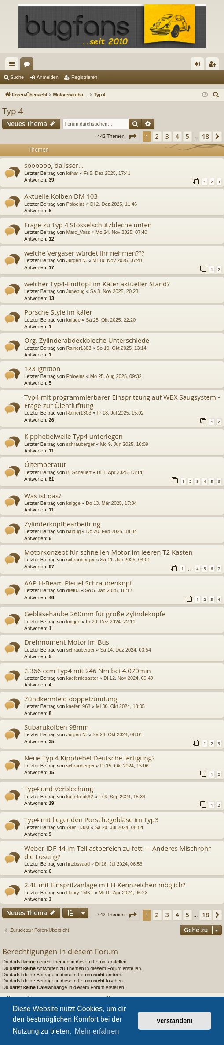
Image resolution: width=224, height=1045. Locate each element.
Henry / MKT (79, 892)
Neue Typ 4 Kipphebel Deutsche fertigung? (89, 757)
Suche (17, 77)
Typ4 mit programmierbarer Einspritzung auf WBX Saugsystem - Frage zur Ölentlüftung (122, 401)
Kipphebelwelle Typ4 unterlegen (73, 436)
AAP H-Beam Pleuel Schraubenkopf (78, 582)
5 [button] (187, 136)
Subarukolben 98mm (56, 727)
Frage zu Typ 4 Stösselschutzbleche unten (88, 224)
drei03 (73, 590)
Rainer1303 (78, 348)
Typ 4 (12, 111)
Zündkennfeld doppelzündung (70, 698)
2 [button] (157, 136)
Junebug (75, 291)
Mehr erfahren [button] (97, 1031)
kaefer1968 (78, 706)
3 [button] (167, 136)
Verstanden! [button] (175, 1020)
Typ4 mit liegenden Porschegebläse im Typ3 (91, 819)
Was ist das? (43, 495)
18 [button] (205, 136)
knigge (73, 319)
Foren (28, 65)
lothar (72, 173)
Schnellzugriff (13, 65)
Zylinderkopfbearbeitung (62, 523)
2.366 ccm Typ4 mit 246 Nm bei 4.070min (87, 670)
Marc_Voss (78, 232)
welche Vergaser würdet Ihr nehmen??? (84, 252)
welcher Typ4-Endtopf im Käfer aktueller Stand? (97, 283)
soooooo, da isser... (54, 165)
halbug (73, 531)
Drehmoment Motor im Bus (66, 641)
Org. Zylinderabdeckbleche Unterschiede (86, 340)
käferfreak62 (79, 796)
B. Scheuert (78, 472)
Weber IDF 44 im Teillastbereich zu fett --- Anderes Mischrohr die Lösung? (117, 852)
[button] (132, 136)
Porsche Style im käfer (58, 312)
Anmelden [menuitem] (199, 65)
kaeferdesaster (82, 678)
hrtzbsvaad (78, 864)
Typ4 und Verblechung (58, 788)
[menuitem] (216, 95)
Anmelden (48, 77)
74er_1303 (77, 827)
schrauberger (80, 444)
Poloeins (75, 204)
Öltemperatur (45, 464)
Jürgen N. (76, 260)
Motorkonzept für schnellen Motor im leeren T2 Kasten (108, 552)
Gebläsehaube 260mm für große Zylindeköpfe (94, 613)
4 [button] (177, 136)
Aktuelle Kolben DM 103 (61, 196)
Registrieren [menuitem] (214, 65)
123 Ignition (42, 368)
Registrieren (84, 77)
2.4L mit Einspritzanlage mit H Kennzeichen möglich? (104, 884)
